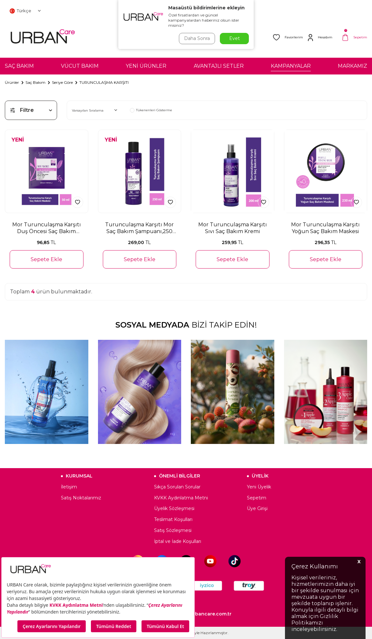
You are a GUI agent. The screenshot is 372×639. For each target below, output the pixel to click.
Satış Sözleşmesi (172, 530)
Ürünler (12, 82)
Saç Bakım (35, 82)
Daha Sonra (197, 38)
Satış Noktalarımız (81, 498)
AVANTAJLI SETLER (219, 66)
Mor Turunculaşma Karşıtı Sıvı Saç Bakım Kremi (232, 227)
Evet (234, 38)
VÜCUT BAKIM (80, 66)
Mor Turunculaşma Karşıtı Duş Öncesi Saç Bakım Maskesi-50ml (46, 228)
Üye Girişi (257, 508)
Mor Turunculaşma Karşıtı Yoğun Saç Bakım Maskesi (325, 227)
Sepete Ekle (46, 259)
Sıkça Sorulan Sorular (177, 487)
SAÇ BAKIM (19, 66)
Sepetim (256, 498)
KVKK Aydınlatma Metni (181, 498)
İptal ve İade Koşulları (177, 541)
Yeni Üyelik (259, 487)
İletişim (69, 487)
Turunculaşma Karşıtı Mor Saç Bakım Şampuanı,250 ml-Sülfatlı (139, 228)
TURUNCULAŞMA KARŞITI (104, 82)
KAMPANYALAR (291, 66)
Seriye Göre (62, 82)
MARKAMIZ (352, 66)
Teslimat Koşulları (173, 519)
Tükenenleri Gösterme (151, 110)
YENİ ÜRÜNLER (146, 66)
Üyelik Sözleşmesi (174, 508)
